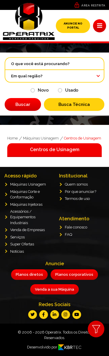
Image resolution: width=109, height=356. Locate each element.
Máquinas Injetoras (26, 204)
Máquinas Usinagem (41, 138)
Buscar (22, 104)
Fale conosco (76, 227)
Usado (68, 90)
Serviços (17, 237)
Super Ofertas (22, 244)
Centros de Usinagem (82, 138)
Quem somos (76, 184)
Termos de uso (77, 198)
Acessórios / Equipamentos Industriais (22, 217)
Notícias (17, 251)
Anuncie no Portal (73, 25)
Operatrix (53, 332)
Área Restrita (93, 5)
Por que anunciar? (80, 191)
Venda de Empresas (27, 230)
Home (12, 138)
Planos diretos (29, 274)
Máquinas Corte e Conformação (25, 194)
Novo (40, 90)
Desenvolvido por (54, 347)
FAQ (68, 234)
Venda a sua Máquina (54, 289)
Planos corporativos (74, 274)
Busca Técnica (74, 104)
